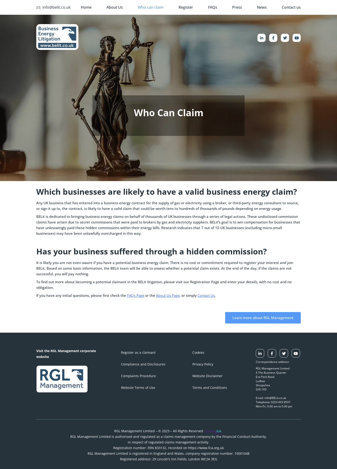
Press (237, 7)
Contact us (291, 7)
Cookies (198, 352)
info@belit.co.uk (53, 7)
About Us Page (167, 295)
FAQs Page (135, 295)
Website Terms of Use (138, 387)
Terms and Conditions (209, 387)
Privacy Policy (202, 364)
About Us (114, 7)
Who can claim (151, 7)
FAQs (212, 7)
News (262, 7)
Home (86, 7)
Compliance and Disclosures (143, 364)
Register (186, 7)
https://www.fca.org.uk (206, 448)
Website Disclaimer (207, 376)
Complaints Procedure (138, 376)
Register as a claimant (138, 352)
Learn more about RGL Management (262, 317)
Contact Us (206, 295)
